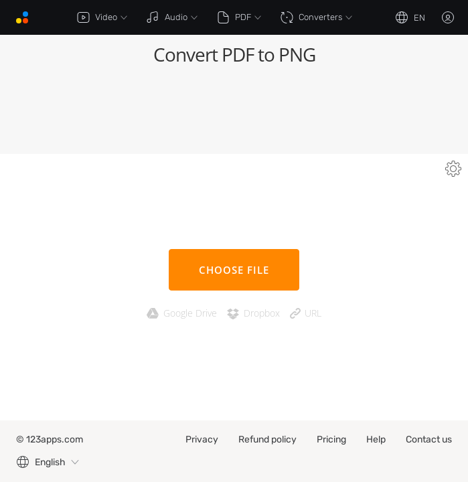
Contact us (429, 439)
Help (376, 439)
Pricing (331, 439)
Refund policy (267, 439)
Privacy (201, 439)
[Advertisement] (234, 114)
